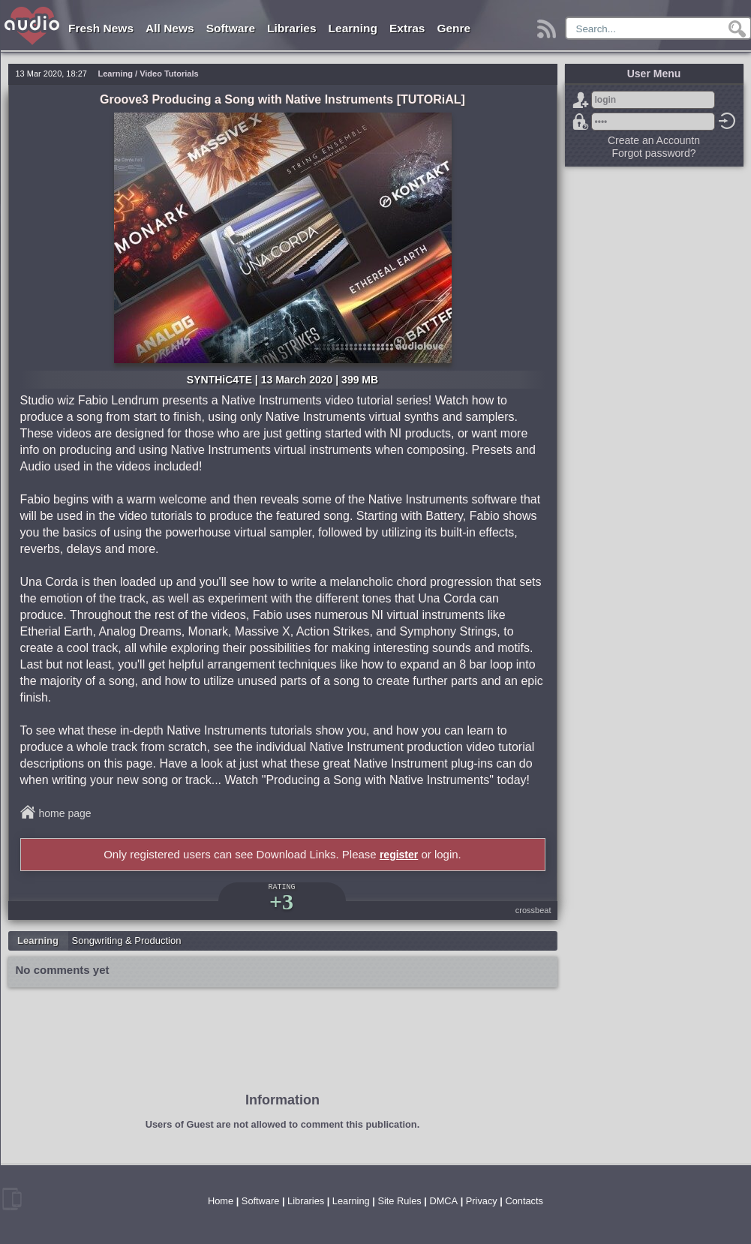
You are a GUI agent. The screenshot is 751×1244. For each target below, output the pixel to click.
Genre (453, 28)
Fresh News (101, 28)
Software (230, 28)
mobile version (12, 1199)
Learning (353, 28)
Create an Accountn (654, 140)
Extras (407, 28)
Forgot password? (580, 121)
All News (170, 28)
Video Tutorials (169, 73)
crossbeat (533, 910)
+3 (281, 901)
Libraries (291, 28)
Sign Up (580, 100)
